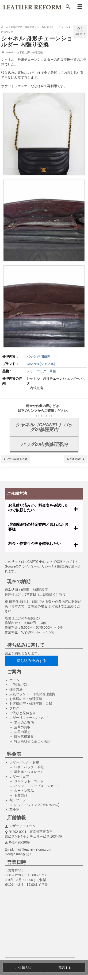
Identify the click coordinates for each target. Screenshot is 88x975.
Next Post (74, 459)
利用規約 (61, 566)
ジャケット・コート (29, 781)
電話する (64, 968)
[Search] (68, 7)
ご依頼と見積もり (22, 713)
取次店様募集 (24, 736)
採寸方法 (16, 689)
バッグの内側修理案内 (44, 444)
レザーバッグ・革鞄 (41, 371)
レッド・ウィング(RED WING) (36, 805)
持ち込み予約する (31, 661)
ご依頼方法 (23, 968)
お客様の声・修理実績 (30, 52)
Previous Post (17, 459)
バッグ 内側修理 (38, 356)
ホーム (14, 680)
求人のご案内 (24, 722)
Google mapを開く (18, 854)
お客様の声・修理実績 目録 (30, 703)
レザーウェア (19, 776)
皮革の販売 (22, 732)
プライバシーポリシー (35, 566)
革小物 (14, 809)
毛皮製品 (20, 795)
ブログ (14, 708)
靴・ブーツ (17, 800)
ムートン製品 (24, 791)
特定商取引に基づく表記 (32, 741)
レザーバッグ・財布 (24, 762)
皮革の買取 (22, 727)
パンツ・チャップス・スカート (37, 786)
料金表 (14, 754)
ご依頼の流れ (19, 685)
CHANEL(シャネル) (41, 364)
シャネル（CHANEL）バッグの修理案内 (44, 427)
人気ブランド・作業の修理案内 (32, 694)
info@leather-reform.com (33, 849)
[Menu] (80, 7)
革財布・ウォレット (29, 772)
